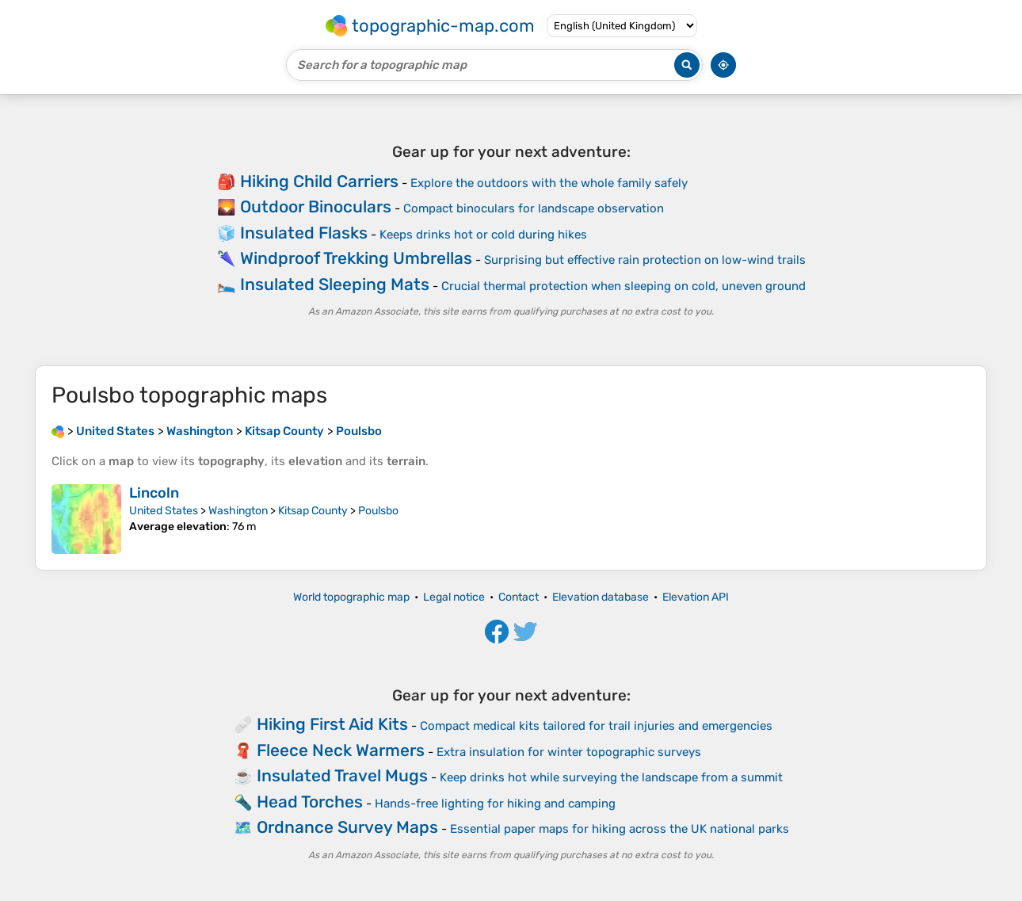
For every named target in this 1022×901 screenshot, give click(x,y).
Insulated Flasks (304, 232)
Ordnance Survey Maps (347, 827)
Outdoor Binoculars (315, 206)
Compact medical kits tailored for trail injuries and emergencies (596, 726)
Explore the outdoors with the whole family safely (549, 183)
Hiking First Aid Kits (332, 724)
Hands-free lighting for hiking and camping (495, 803)
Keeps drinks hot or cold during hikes (483, 234)
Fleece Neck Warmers (341, 750)
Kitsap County (313, 510)
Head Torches (310, 801)
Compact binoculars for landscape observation (533, 208)
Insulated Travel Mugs (342, 775)
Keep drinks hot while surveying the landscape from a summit (611, 777)
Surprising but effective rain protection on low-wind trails (645, 260)
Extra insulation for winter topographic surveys (569, 752)
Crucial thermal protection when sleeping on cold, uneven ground (623, 286)
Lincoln (154, 493)
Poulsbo (378, 510)
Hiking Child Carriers (319, 181)
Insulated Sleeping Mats (334, 284)
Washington (238, 510)
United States (163, 510)
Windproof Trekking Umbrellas (356, 258)
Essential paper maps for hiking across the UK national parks (619, 829)
